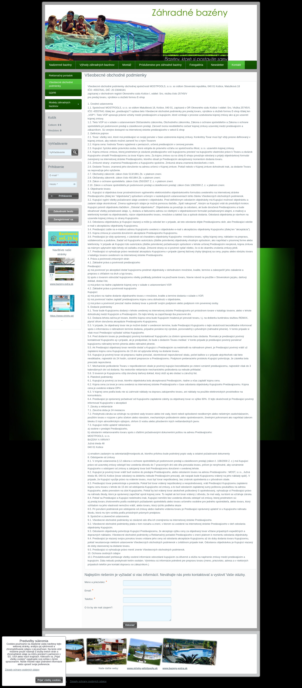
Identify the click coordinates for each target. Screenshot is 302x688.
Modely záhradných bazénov (59, 104)
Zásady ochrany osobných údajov (88, 681)
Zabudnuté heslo (63, 211)
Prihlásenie (65, 195)
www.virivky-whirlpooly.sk (142, 668)
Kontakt (236, 64)
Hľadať (74, 152)
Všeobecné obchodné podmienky (61, 84)
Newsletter (217, 64)
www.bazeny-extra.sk (61, 284)
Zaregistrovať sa (63, 219)
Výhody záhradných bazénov (97, 64)
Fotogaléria (196, 64)
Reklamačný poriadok (61, 75)
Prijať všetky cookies (49, 680)
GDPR (52, 92)
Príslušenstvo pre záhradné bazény (160, 64)
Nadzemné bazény (60, 64)
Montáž (126, 64)
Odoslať (130, 625)
